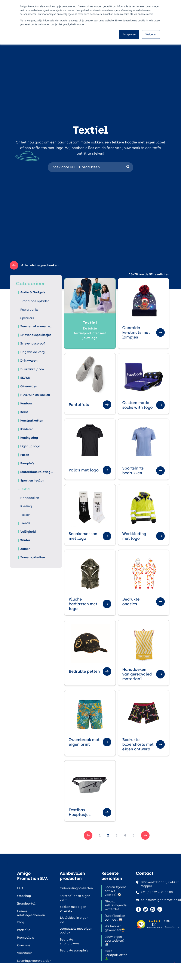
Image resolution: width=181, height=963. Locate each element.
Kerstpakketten (31, 420)
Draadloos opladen (34, 301)
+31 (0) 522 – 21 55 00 (154, 892)
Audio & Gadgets (32, 292)
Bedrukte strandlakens (69, 941)
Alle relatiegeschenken (34, 265)
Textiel (25, 489)
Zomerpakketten (32, 557)
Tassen (25, 515)
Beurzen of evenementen (36, 326)
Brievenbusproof (32, 343)
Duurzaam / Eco (32, 369)
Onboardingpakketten (76, 888)
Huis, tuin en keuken (35, 395)
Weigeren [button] (150, 34)
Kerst (24, 412)
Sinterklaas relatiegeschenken (36, 472)
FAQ (20, 888)
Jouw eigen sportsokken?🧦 (115, 940)
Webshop (24, 896)
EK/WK (25, 378)
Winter (25, 540)
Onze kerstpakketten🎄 (116, 955)
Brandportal (26, 903)
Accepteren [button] (129, 34)
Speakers (27, 318)
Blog (20, 922)
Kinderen (27, 429)
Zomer (25, 549)
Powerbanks (29, 310)
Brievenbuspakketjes (35, 335)
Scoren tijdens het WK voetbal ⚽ (115, 891)
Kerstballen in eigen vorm (75, 898)
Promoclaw (25, 937)
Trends (25, 523)
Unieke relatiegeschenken (31, 913)
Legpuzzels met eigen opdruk (76, 930)
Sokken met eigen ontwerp (73, 908)
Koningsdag (29, 438)
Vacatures (25, 953)
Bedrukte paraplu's (74, 950)
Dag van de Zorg (32, 352)
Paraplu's (27, 463)
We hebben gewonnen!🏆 (115, 928)
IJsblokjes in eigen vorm (74, 919)
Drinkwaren (28, 360)
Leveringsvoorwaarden (34, 961)
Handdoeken (29, 498)
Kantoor (26, 403)
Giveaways (28, 386)
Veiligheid (28, 532)
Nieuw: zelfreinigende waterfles (115, 905)
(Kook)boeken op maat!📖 (115, 917)
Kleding (26, 506)
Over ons (23, 945)
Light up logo (30, 446)
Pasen (24, 455)
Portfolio (23, 930)
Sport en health (32, 480)
